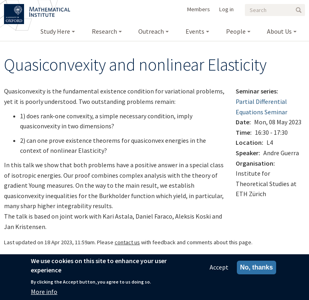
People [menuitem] (236, 31)
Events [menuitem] (195, 31)
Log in (226, 9)
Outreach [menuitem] (151, 31)
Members (198, 9)
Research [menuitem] (104, 31)
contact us (127, 242)
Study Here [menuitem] (55, 31)
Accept (219, 268)
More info (44, 292)
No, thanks (256, 268)
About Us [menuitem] (279, 31)
